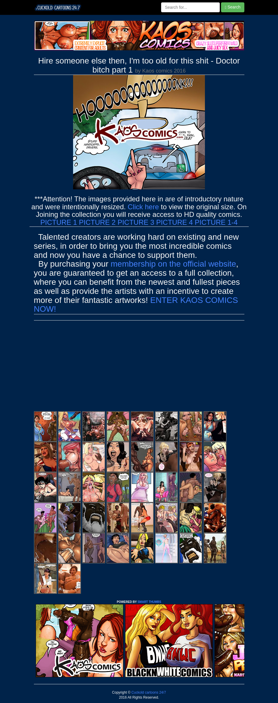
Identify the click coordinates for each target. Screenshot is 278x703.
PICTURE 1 (58, 222)
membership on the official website (173, 263)
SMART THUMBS (149, 601)
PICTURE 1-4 (216, 222)
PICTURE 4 (174, 222)
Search (232, 7)
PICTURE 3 (136, 222)
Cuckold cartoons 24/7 (148, 692)
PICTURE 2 (97, 222)
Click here (143, 207)
